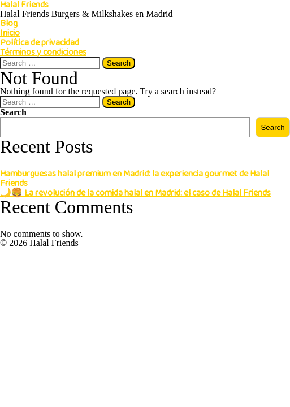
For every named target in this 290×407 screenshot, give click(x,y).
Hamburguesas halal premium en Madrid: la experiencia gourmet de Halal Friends (134, 178)
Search (13, 112)
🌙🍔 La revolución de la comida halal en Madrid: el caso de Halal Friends (135, 193)
